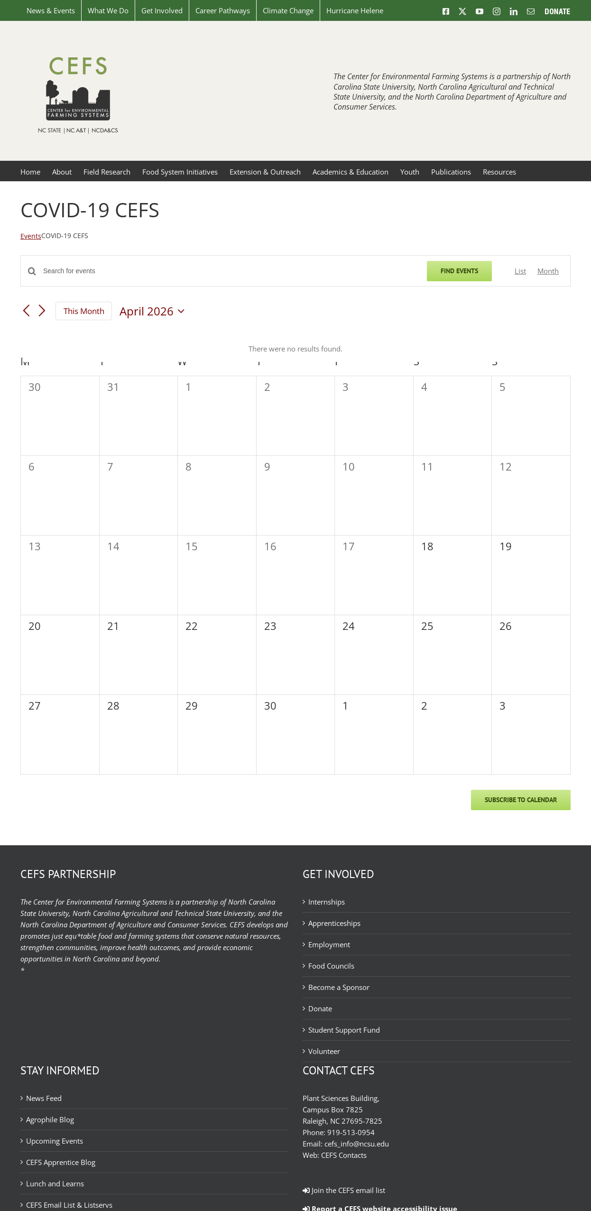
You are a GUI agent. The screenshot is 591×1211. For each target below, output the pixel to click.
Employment (329, 944)
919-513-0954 (351, 1132)
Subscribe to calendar (521, 800)
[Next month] (42, 311)
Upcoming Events (54, 1141)
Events (30, 235)
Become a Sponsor (338, 987)
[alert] (295, 348)
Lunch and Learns (55, 1183)
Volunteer (324, 1051)
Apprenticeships (334, 923)
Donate (320, 1008)
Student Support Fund (344, 1030)
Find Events (459, 271)
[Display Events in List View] (520, 271)
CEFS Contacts (344, 1155)
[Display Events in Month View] (548, 271)
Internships (326, 901)
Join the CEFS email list (344, 1190)
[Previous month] (26, 311)
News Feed (44, 1098)
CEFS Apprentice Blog (60, 1162)
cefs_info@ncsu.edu (356, 1143)
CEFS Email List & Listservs (69, 1205)
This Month (84, 310)
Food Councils (331, 966)
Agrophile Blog (50, 1119)
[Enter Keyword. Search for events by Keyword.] (229, 271)
